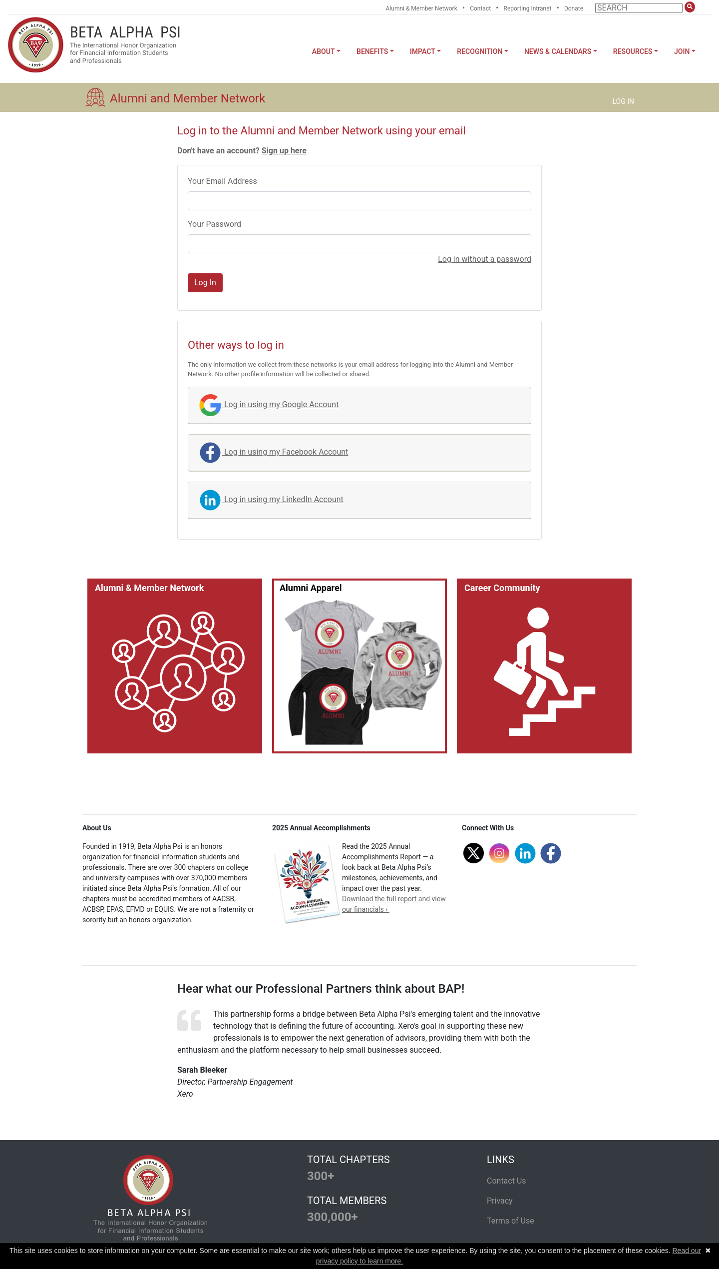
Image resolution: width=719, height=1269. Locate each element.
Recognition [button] (479, 51)
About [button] (323, 51)
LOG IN (623, 101)
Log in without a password (484, 259)
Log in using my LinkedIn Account (271, 499)
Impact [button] (422, 51)
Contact (480, 8)
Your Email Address (222, 181)
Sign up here (284, 150)
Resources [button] (633, 51)
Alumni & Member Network (421, 8)
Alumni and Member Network (187, 98)
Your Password (214, 224)
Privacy (500, 1201)
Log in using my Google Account (268, 404)
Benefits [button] (372, 51)
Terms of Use (510, 1221)
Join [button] (682, 51)
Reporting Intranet (528, 8)
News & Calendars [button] (557, 51)
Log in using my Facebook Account (273, 452)
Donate (573, 8)
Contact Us (506, 1181)
